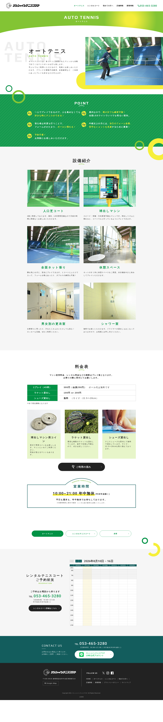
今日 (72, 583)
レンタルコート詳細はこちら (45, 630)
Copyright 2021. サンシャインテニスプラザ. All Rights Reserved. (81, 715)
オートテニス (47, 556)
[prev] (77, 583)
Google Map (51, 705)
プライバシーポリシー (111, 704)
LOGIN (81, 719)
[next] (80, 583)
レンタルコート (110, 701)
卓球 (115, 556)
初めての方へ (123, 701)
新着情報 (98, 704)
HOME (88, 701)
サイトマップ (126, 704)
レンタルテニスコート (81, 556)
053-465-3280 (147, 5)
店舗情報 (89, 704)
